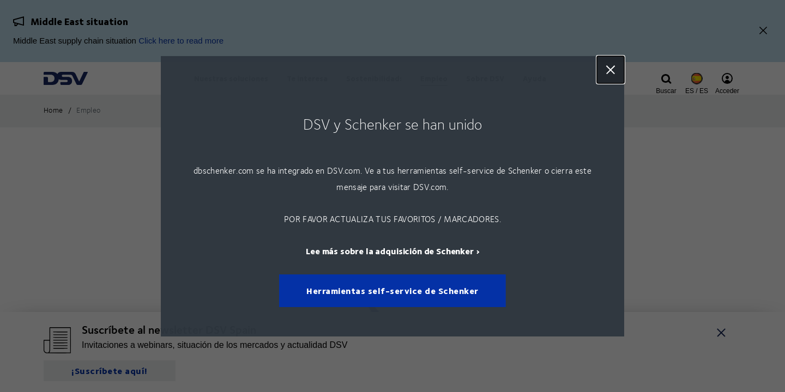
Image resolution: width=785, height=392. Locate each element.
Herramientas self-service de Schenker (392, 290)
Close (610, 69)
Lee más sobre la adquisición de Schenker (390, 250)
